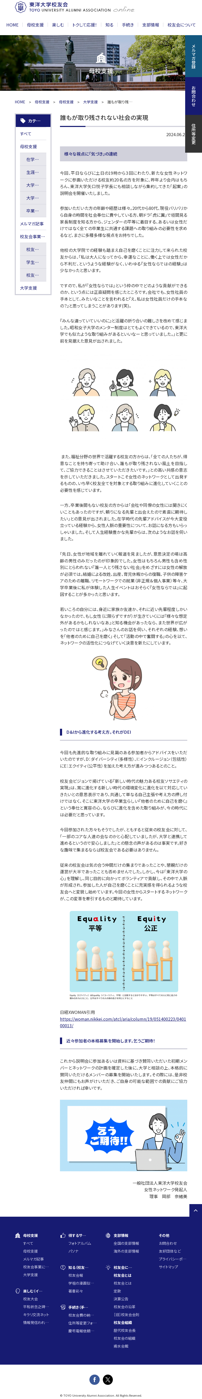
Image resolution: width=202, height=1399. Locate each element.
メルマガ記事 (32, 223)
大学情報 (34, 185)
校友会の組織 (124, 1338)
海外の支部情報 (126, 1251)
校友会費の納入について (82, 1315)
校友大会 (30, 1299)
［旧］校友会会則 (126, 1314)
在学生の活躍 (36, 159)
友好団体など (170, 1251)
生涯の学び (36, 172)
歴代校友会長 (125, 1330)
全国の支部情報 (126, 1243)
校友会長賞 (36, 275)
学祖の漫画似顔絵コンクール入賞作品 (82, 1283)
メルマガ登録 (193, 56)
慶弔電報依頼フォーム (82, 1331)
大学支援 (90, 102)
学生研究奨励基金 (36, 262)
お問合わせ (168, 1243)
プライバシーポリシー (173, 1259)
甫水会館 (121, 1346)
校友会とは (123, 1283)
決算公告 (121, 1299)
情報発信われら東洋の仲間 (37, 1322)
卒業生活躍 (36, 211)
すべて (26, 133)
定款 (117, 1291)
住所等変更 (193, 133)
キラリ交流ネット (36, 1314)
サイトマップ (168, 1267)
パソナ (73, 1251)
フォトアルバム (79, 1243)
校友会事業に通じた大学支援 (33, 236)
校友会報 (75, 1275)
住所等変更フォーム (82, 1323)
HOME (12, 25)
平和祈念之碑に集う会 (37, 1306)
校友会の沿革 (124, 1306)
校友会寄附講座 (36, 249)
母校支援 (42, 102)
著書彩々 (75, 1291)
